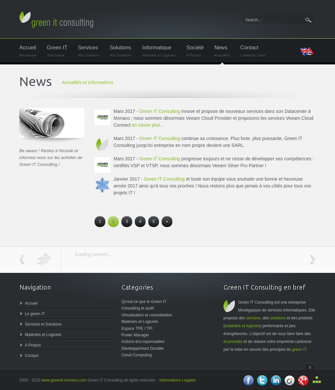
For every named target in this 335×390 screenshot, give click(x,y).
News (222, 51)
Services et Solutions (43, 324)
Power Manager (135, 335)
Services (88, 51)
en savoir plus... (148, 125)
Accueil (27, 51)
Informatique (159, 51)
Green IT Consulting (159, 111)
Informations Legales (177, 380)
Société (195, 51)
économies (232, 341)
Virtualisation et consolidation (146, 315)
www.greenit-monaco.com (63, 380)
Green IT (57, 51)
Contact (253, 51)
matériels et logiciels (242, 326)
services (253, 318)
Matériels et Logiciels (43, 334)
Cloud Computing (136, 355)
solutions (278, 318)
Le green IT (35, 313)
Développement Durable (142, 348)
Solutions (121, 51)
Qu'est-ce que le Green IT (144, 301)
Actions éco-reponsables (142, 341)
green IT (299, 349)
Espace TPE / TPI (136, 328)
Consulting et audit (137, 308)
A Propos (33, 345)
